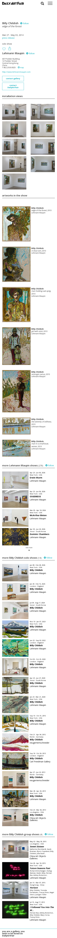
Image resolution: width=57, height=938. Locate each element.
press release (8, 38)
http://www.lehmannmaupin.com (16, 72)
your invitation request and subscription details (16, 922)
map (21, 67)
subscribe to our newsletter (16, 928)
